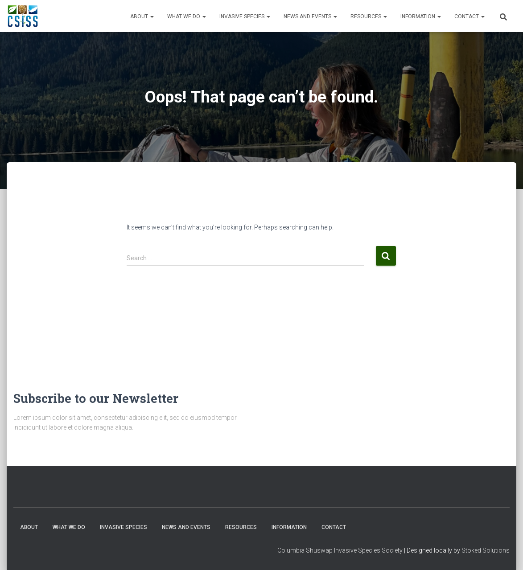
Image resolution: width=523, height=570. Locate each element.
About (142, 16)
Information (420, 16)
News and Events (310, 16)
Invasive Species (244, 16)
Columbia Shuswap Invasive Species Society (340, 550)
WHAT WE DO (186, 16)
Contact (469, 16)
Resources (368, 16)
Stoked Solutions (485, 550)
